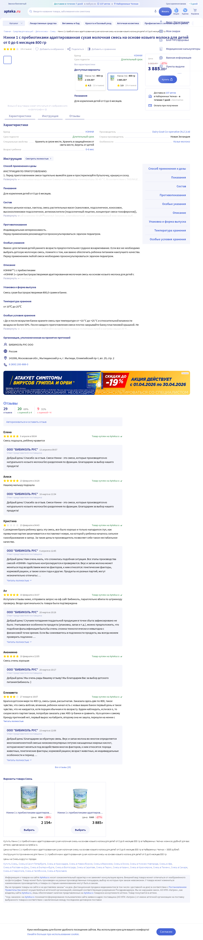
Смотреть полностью (39, 158)
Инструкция (50, 116)
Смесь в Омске (121, 863)
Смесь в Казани (121, 867)
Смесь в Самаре (179, 867)
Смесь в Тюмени (161, 867)
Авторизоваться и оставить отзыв (26, 421)
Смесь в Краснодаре (57, 863)
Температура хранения (170, 230)
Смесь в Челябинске (35, 870)
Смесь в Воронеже (103, 863)
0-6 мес (90, 149)
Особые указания (174, 204)
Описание (179, 213)
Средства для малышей (23, 31)
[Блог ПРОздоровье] (198, 42)
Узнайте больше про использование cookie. (53, 934)
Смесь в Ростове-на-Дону (16, 867)
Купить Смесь (10, 863)
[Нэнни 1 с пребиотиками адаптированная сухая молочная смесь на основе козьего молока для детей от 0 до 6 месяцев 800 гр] (123, 81)
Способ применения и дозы (167, 168)
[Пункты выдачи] (198, 69)
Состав (181, 186)
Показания (178, 177)
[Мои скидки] (198, 34)
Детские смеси (42, 31)
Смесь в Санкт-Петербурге (32, 863)
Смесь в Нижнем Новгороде (144, 863)
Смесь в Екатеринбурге (42, 867)
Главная (7, 31)
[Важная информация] (198, 60)
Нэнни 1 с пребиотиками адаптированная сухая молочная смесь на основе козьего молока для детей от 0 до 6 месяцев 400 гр (29, 812)
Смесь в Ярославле (57, 870)
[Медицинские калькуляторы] (198, 51)
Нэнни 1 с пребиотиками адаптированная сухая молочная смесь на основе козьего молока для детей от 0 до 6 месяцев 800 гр (80, 812)
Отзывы (74, 116)
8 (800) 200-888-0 (18, 364)
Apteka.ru (44, 877)
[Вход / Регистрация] (198, 25)
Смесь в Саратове (86, 867)
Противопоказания (173, 195)
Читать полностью (13, 721)
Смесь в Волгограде (65, 867)
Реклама (185, 373)
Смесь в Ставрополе (13, 870)
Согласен (166, 932)
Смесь (53, 31)
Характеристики (20, 116)
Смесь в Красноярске (141, 867)
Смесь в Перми (104, 867)
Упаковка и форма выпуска (167, 221)
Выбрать (29, 829)
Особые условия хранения (168, 239)
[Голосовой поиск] (155, 11)
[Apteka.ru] (15, 12)
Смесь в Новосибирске (80, 863)
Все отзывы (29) (63, 767)
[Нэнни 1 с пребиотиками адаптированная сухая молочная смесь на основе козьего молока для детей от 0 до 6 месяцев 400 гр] (90, 81)
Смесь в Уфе (165, 863)
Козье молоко (181, 141)
